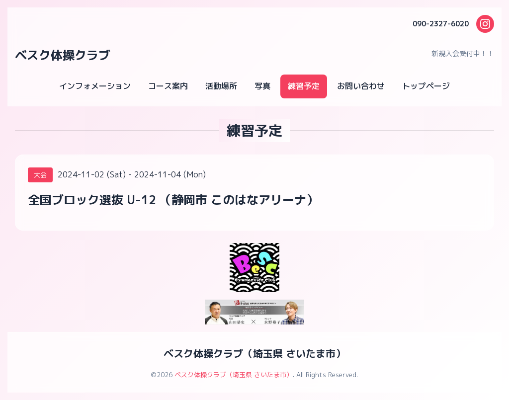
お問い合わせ (361, 85)
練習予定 (304, 85)
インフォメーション (95, 85)
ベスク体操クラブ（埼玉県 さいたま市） (254, 353)
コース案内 (168, 85)
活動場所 (221, 85)
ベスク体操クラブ (62, 55)
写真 (262, 85)
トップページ (426, 85)
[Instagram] (485, 24)
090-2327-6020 (441, 23)
